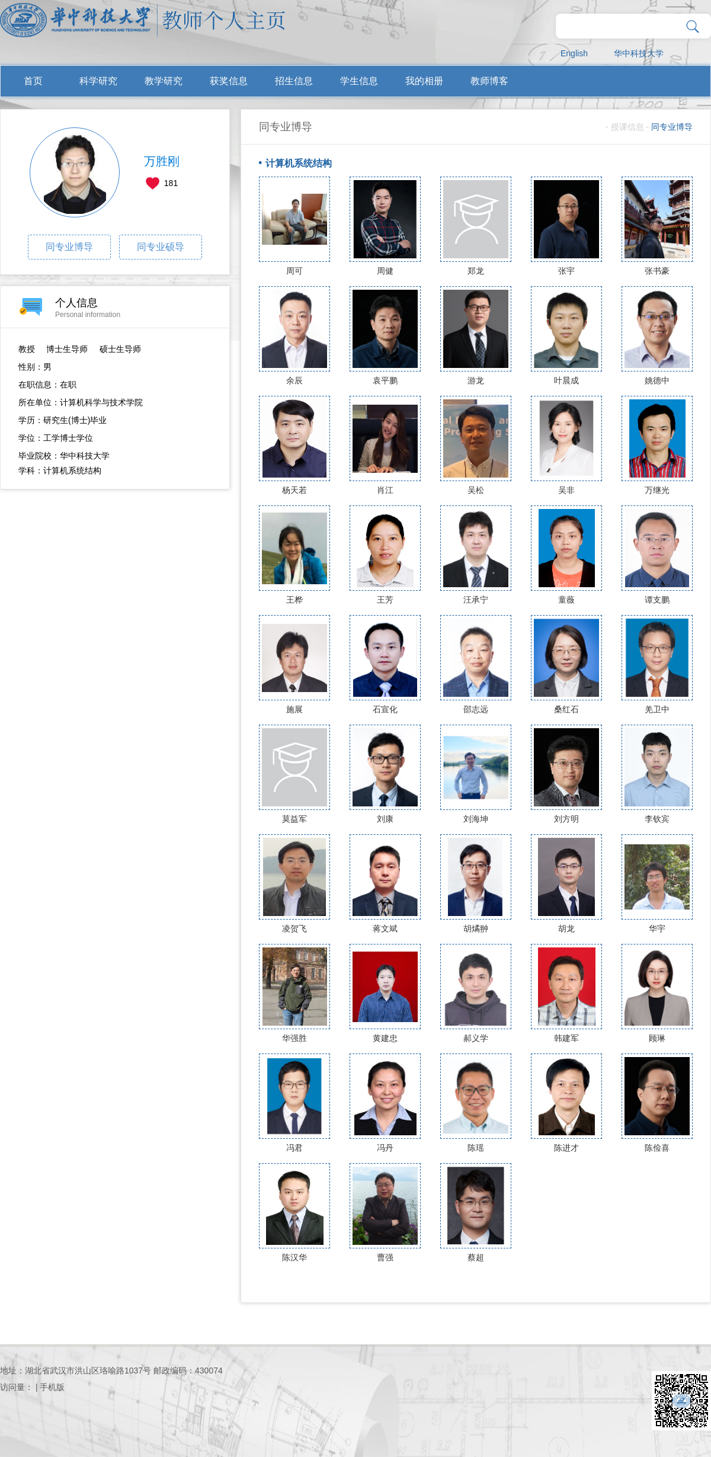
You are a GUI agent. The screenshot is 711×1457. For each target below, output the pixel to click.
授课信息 (627, 127)
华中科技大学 (639, 53)
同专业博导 (69, 247)
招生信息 (294, 81)
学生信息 (359, 81)
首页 (33, 81)
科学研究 (98, 81)
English (574, 53)
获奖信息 (229, 81)
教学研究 (163, 81)
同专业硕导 (160, 247)
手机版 (52, 1387)
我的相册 (424, 81)
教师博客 (489, 81)
